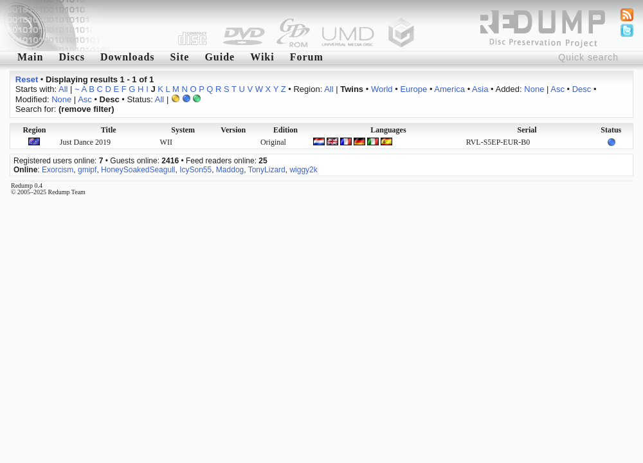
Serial (527, 129)
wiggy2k (303, 169)
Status (611, 129)
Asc (557, 89)
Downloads (127, 56)
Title (108, 129)
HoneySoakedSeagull (138, 169)
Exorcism (57, 169)
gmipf (87, 169)
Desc (582, 89)
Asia (480, 89)
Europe (413, 89)
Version (233, 129)
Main (30, 56)
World (382, 89)
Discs (72, 56)
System (183, 129)
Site (180, 56)
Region (34, 129)
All (63, 89)
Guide (219, 56)
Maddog (230, 169)
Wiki (262, 56)
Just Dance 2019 (85, 142)
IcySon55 (195, 169)
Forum (306, 56)
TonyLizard (266, 169)
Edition (285, 129)
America (449, 89)
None (534, 89)
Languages (388, 129)
